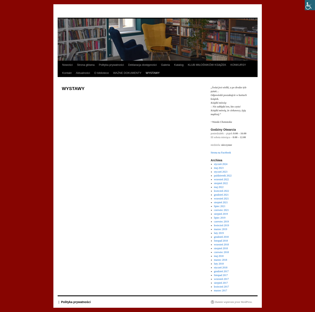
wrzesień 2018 (221, 244)
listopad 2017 (221, 275)
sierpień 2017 (221, 282)
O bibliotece (101, 72)
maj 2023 (219, 167)
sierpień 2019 (221, 213)
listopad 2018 (221, 240)
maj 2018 (219, 256)
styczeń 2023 (220, 171)
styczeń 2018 (220, 267)
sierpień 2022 (221, 183)
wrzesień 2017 (221, 279)
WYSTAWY (153, 72)
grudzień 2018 (221, 236)
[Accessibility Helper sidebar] (310, 5)
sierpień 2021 (221, 202)
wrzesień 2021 (221, 198)
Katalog (179, 64)
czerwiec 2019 (221, 221)
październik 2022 (223, 175)
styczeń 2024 (220, 164)
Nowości (67, 64)
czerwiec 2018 (221, 252)
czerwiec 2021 (221, 210)
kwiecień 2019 (221, 225)
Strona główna (86, 64)
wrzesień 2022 (221, 179)
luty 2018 (219, 263)
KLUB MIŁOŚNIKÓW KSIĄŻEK (207, 64)
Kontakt (67, 72)
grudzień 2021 (221, 194)
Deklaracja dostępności (142, 64)
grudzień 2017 (221, 271)
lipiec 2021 (219, 206)
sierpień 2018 (221, 248)
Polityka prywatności (111, 64)
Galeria (165, 64)
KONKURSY (238, 64)
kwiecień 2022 (221, 190)
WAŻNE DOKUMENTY (127, 72)
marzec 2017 (220, 290)
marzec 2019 (220, 229)
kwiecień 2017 (221, 286)
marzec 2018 (220, 259)
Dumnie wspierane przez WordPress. (233, 302)
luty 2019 (219, 233)
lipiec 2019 (219, 217)
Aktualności (83, 72)
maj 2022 (219, 187)
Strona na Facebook (221, 152)
